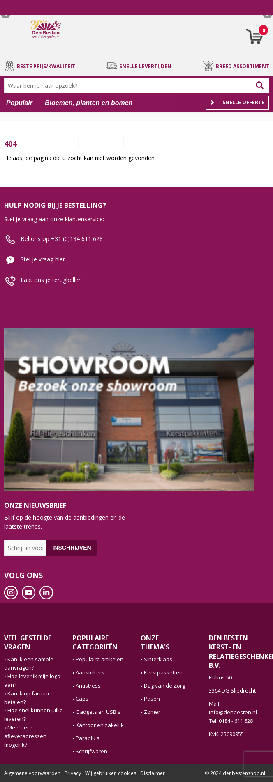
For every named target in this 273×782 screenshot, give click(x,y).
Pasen (152, 698)
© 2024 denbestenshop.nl (235, 773)
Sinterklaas (158, 659)
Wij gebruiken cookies (110, 773)
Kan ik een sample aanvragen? (28, 664)
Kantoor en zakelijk (100, 725)
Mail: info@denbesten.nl (233, 708)
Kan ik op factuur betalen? (27, 698)
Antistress (88, 685)
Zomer (152, 711)
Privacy (73, 773)
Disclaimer (152, 773)
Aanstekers (90, 672)
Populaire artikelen (99, 659)
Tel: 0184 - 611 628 (231, 721)
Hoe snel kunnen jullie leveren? (33, 714)
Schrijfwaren (91, 751)
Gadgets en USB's (98, 711)
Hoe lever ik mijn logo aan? (32, 680)
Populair (19, 102)
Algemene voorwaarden (32, 773)
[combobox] (129, 85)
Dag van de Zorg (164, 685)
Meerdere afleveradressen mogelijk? (25, 736)
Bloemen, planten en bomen (88, 102)
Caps (82, 698)
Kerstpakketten (163, 672)
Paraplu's (87, 738)
